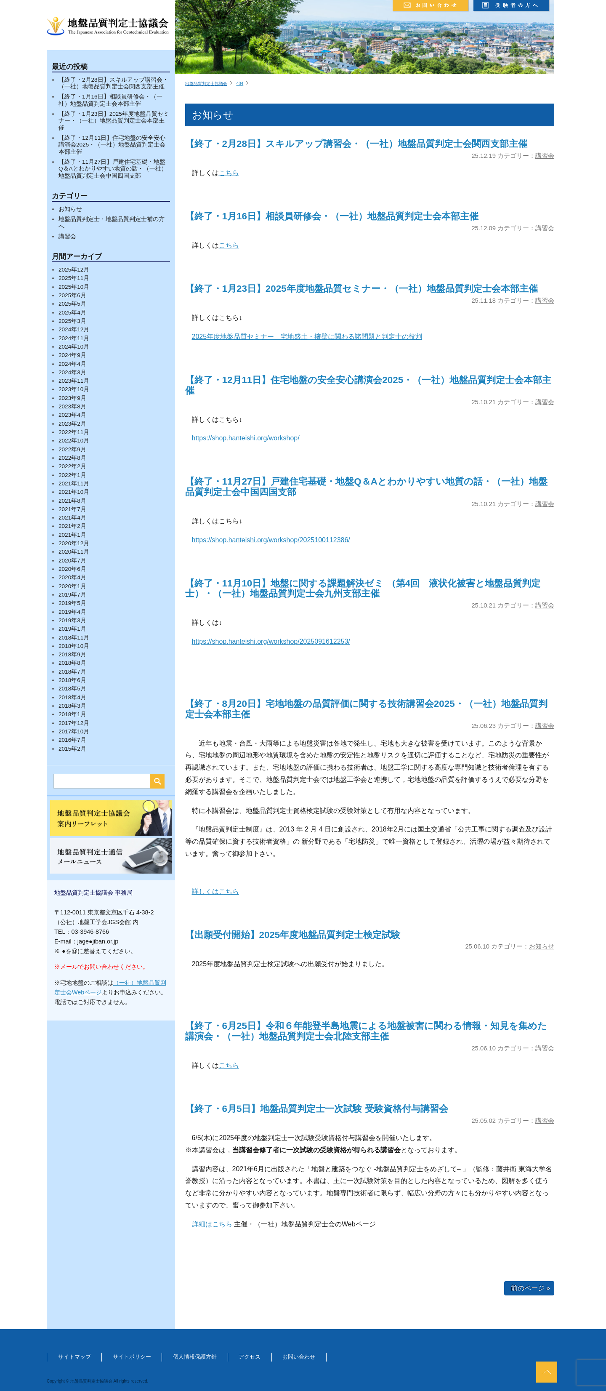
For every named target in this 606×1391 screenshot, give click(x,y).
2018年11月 (73, 637)
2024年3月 (72, 372)
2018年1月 (72, 714)
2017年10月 (73, 731)
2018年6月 (72, 680)
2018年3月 (72, 706)
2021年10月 (73, 492)
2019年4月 (72, 612)
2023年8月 (72, 406)
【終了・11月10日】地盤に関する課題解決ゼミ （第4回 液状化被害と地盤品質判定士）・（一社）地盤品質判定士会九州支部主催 (362, 588)
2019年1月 (72, 629)
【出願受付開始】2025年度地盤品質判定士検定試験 (293, 935)
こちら (229, 172)
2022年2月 (72, 466)
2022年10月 (73, 440)
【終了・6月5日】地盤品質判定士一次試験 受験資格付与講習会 (316, 1108)
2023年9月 (72, 398)
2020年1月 (72, 586)
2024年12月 (73, 329)
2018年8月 (72, 663)
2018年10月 (73, 646)
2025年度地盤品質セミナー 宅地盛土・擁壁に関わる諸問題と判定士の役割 (307, 336)
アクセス (249, 1357)
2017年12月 (73, 723)
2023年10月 (73, 389)
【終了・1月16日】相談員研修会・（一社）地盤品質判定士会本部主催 (110, 100)
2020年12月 (73, 543)
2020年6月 (72, 569)
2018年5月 (72, 688)
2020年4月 (72, 577)
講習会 (67, 236)
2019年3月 (72, 620)
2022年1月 (72, 475)
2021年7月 (72, 509)
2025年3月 (72, 321)
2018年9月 (72, 654)
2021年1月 (72, 535)
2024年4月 (72, 364)
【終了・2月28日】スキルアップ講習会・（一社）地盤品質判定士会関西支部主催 (113, 83)
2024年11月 (73, 338)
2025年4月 (72, 312)
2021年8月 (72, 501)
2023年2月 (72, 424)
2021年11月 (73, 483)
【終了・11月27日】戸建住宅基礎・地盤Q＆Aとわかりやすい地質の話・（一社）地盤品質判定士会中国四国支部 (112, 169)
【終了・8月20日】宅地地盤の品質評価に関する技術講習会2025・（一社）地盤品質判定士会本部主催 (366, 708)
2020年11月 (73, 552)
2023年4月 (72, 415)
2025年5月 (72, 304)
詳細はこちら (212, 1224)
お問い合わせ (298, 1357)
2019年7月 (72, 595)
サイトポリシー (132, 1357)
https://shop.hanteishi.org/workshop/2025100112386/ (271, 540)
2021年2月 (72, 526)
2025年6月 (72, 295)
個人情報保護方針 (195, 1357)
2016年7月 (72, 740)
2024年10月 (73, 347)
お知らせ (70, 209)
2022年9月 (72, 449)
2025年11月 (73, 278)
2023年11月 (73, 381)
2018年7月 (72, 672)
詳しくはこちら (215, 891)
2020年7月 (72, 560)
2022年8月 (72, 458)
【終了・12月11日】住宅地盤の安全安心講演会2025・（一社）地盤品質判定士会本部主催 (111, 145)
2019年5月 (72, 603)
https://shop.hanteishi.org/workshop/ (246, 438)
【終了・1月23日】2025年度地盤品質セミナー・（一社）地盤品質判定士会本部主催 (113, 121)
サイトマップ (74, 1357)
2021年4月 (72, 517)
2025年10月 (73, 287)
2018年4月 (72, 697)
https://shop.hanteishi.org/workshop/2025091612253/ (271, 641)
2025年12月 (73, 269)
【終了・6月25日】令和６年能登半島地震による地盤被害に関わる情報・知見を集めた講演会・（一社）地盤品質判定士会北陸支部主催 (366, 1031)
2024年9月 (72, 355)
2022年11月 (73, 432)
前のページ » (530, 1288)
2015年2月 (72, 749)
